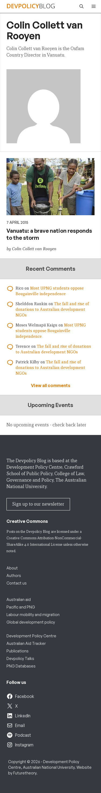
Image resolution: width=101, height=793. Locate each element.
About (12, 568)
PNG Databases (21, 666)
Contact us (16, 583)
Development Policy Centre (31, 636)
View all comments (50, 385)
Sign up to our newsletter (38, 504)
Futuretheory (24, 773)
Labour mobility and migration (33, 614)
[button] (80, 6)
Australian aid (18, 599)
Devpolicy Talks (20, 658)
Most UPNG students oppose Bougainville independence (51, 331)
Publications (17, 651)
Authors (13, 575)
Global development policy (30, 622)
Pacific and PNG (20, 607)
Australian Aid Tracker (26, 643)
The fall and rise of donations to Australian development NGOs (52, 309)
